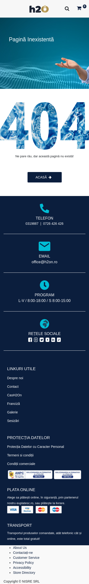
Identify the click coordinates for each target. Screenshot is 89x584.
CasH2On (14, 395)
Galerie (12, 412)
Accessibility (22, 568)
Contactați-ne (23, 553)
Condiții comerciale (21, 464)
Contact (13, 386)
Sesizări (13, 421)
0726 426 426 (53, 223)
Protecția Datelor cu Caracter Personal (35, 447)
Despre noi (15, 378)
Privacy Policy (23, 563)
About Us (20, 548)
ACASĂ (44, 177)
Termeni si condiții (20, 455)
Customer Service (26, 558)
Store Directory (24, 572)
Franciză (13, 404)
